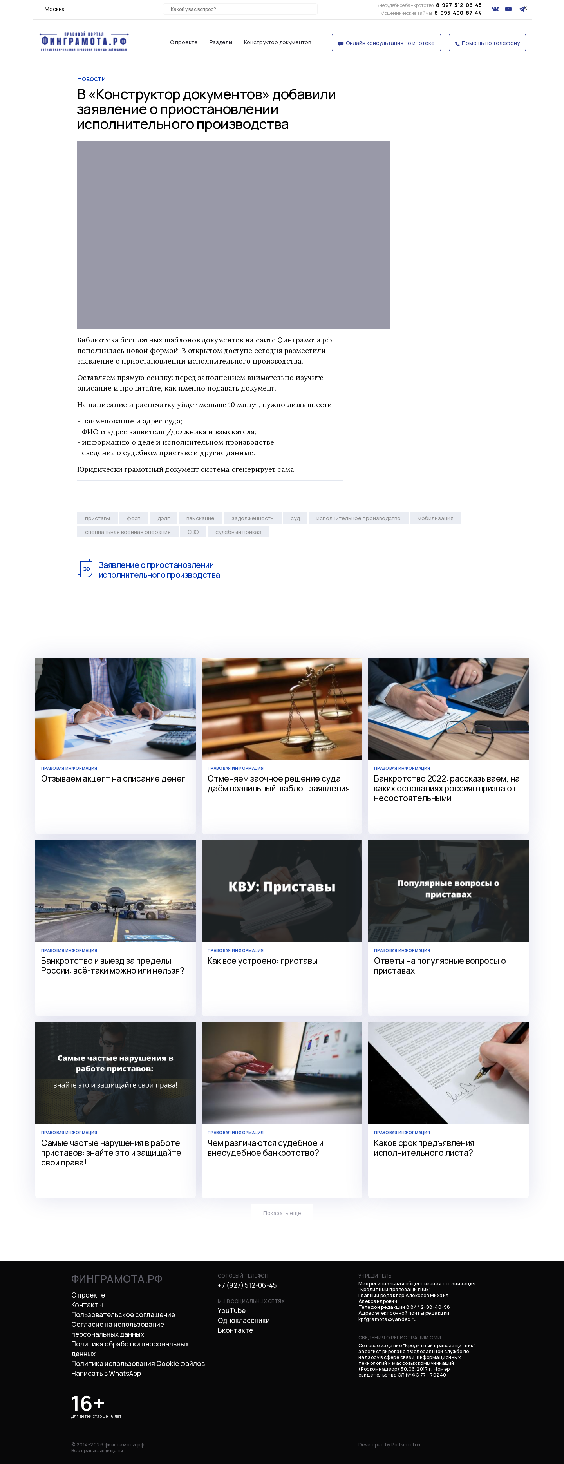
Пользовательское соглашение (123, 1314)
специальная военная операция (128, 532)
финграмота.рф (117, 1278)
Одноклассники (244, 1320)
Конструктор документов (277, 42)
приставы (97, 518)
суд (295, 518)
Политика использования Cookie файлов (138, 1363)
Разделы (221, 42)
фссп (134, 518)
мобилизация (436, 518)
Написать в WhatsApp (106, 1373)
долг (163, 518)
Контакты (87, 1304)
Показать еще (282, 1213)
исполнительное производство (358, 518)
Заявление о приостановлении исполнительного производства (159, 569)
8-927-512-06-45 (429, 5)
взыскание (200, 518)
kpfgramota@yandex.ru (387, 1319)
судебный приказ (238, 532)
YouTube (232, 1310)
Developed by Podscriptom (390, 1444)
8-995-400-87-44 (431, 12)
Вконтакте (235, 1330)
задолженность (252, 518)
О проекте (184, 42)
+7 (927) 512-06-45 (247, 1285)
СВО (193, 532)
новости (91, 78)
